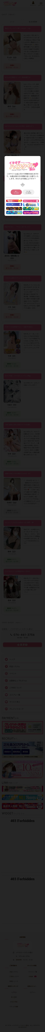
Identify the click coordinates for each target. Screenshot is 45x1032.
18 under (28, 192)
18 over (16, 192)
